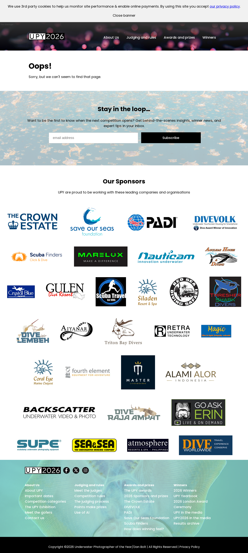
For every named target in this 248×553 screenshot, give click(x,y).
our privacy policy (225, 6)
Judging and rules (141, 37)
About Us (111, 37)
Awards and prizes (179, 37)
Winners (209, 37)
